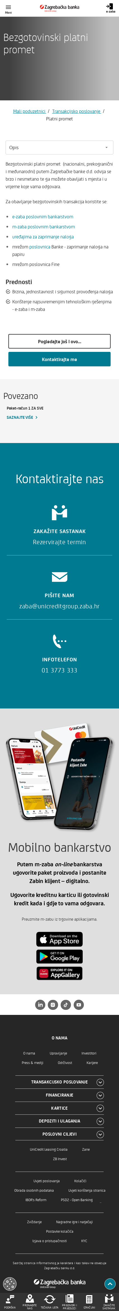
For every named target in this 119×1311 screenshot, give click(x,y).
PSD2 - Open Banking (77, 1199)
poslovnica (39, 246)
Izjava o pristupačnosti (49, 1240)
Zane (86, 1149)
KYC (84, 1240)
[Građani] (59, 8)
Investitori (89, 1053)
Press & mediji (32, 1062)
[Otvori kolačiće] (10, 1284)
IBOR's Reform (35, 1199)
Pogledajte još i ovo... (59, 341)
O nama (29, 1053)
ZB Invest (60, 1158)
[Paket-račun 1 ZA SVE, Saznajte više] (31, 412)
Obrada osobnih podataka (34, 1190)
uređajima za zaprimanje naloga (43, 236)
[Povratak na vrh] (110, 1284)
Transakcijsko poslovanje (76, 111)
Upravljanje (58, 1053)
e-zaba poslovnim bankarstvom (42, 216)
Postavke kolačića (59, 1231)
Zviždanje (34, 1221)
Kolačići (80, 1180)
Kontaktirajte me (59, 359)
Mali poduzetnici (29, 111)
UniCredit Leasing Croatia (49, 1149)
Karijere (92, 1062)
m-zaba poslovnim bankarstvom (43, 226)
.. (100, 1201)
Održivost (65, 1062)
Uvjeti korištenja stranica (87, 1190)
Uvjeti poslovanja (47, 1180)
